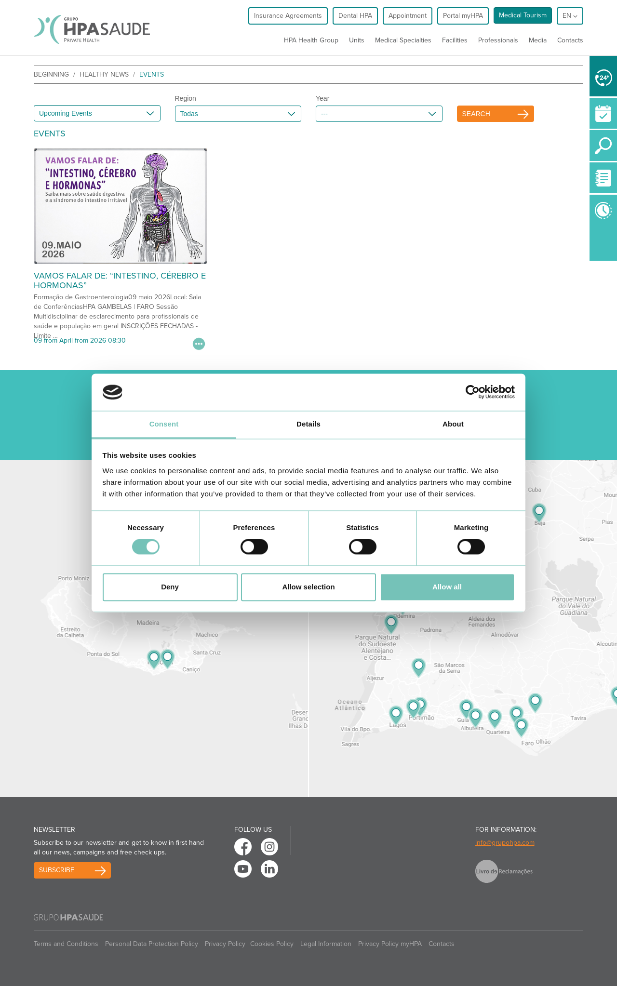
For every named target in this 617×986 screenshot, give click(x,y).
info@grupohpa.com (505, 843)
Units (356, 40)
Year (322, 98)
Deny (170, 587)
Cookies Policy (272, 944)
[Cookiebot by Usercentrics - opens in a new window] (472, 392)
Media (538, 40)
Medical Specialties (403, 40)
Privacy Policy (225, 944)
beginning (51, 74)
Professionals (498, 40)
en (570, 16)
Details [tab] (308, 424)
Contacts (570, 40)
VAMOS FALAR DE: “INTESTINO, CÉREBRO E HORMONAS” (120, 280)
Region (185, 98)
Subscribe (56, 870)
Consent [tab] (164, 424)
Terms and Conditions (66, 944)
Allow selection (308, 587)
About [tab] (453, 424)
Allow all (447, 587)
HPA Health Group (311, 40)
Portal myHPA (463, 16)
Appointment (408, 16)
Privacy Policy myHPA (390, 944)
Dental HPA (355, 16)
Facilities (455, 40)
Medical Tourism (523, 15)
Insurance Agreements (288, 16)
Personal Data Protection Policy (151, 944)
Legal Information (325, 944)
